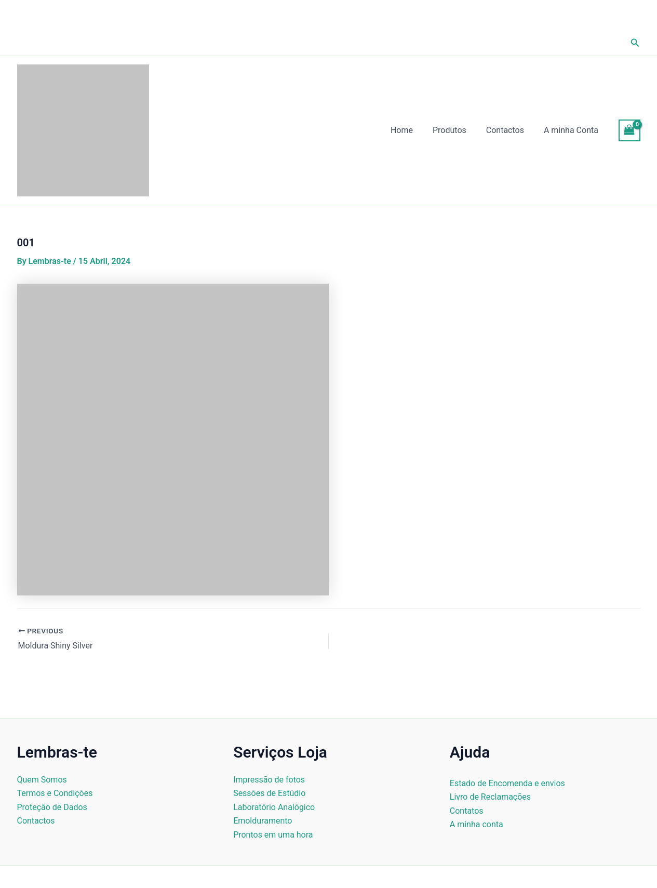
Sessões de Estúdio (269, 793)
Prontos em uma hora (273, 835)
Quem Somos (42, 780)
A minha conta (476, 824)
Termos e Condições (55, 793)
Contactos (510, 130)
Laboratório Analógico (274, 807)
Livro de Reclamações (490, 797)
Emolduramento (262, 821)
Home (412, 130)
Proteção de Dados (52, 807)
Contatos (467, 811)
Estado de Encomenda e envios (507, 783)
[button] (635, 42)
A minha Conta (572, 130)
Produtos (457, 130)
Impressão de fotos (269, 780)
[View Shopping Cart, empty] (629, 130)
